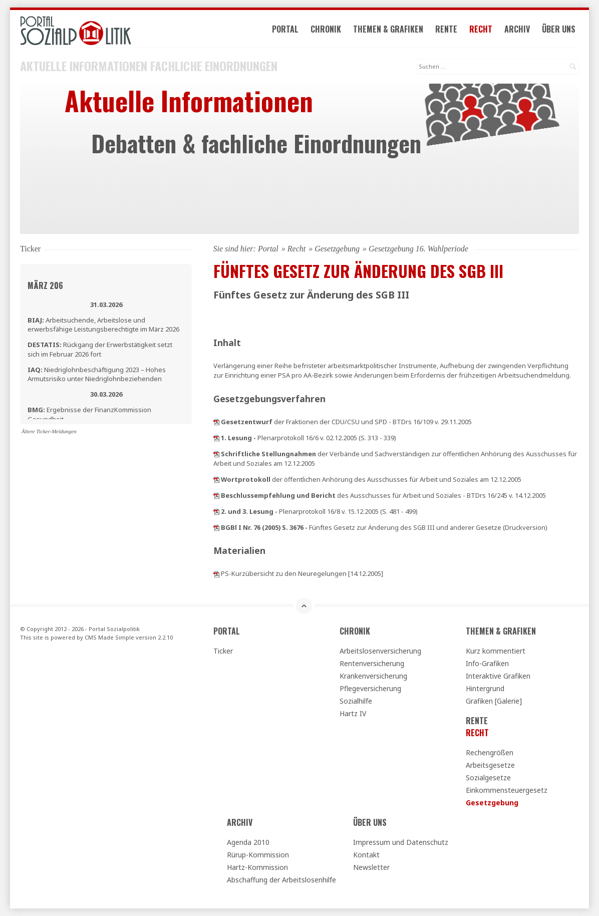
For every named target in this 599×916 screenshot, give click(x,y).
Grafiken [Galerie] (494, 701)
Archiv (517, 29)
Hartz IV (353, 713)
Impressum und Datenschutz (400, 842)
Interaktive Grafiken (498, 676)
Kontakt (366, 854)
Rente (446, 29)
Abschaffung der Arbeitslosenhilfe (281, 879)
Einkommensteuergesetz (506, 790)
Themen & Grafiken (388, 29)
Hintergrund (485, 688)
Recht (480, 29)
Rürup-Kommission (258, 854)
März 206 (45, 285)
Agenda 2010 (248, 842)
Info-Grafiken (487, 663)
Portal (285, 29)
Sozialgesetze (488, 777)
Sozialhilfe (356, 701)
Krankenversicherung (373, 676)
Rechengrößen (489, 752)
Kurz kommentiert (495, 651)
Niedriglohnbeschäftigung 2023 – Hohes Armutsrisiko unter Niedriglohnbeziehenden (97, 374)
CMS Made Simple (109, 637)
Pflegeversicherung (370, 688)
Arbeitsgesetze (490, 765)
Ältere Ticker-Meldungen (49, 431)
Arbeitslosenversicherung (380, 651)
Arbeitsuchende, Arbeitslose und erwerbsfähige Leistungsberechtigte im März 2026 (103, 325)
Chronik (326, 29)
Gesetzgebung (337, 248)
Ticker (223, 651)
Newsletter (371, 867)
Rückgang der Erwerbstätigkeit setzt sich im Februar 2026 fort (100, 349)
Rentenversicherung (372, 663)
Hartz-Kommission (257, 867)
